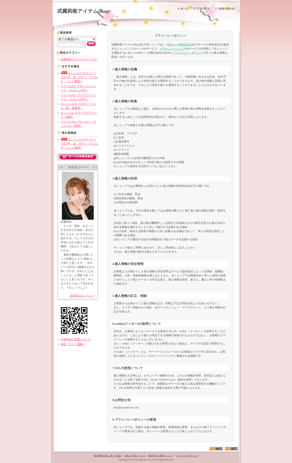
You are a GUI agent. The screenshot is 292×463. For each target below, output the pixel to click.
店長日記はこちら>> (82, 295)
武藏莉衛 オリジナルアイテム (79, 59)
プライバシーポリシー (187, 455)
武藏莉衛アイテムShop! (84, 11)
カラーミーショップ (172, 48)
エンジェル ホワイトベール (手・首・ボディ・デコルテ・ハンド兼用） (79, 77)
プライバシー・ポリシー (187, 52)
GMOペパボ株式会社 (179, 44)
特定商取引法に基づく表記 (107, 455)
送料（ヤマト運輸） (73, 344)
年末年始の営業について (76, 339)
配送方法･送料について (161, 455)
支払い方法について (135, 455)
